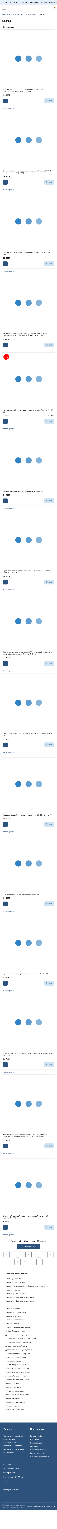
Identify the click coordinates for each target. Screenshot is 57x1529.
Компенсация (36, 1443)
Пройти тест (8, 1486)
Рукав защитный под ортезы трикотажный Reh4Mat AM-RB (25, 974)
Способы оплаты (37, 1453)
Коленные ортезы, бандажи (15, 1357)
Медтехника (8, 1452)
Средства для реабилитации (9, 1441)
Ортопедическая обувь (13, 1436)
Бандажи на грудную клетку (16, 1312)
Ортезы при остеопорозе (14, 1391)
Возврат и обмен (37, 1436)
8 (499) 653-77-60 (36, 3)
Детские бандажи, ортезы (15, 1331)
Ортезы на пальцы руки (14, 1387)
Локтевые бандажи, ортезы (15, 1376)
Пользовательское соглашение (13, 1507)
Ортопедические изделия (15, 1402)
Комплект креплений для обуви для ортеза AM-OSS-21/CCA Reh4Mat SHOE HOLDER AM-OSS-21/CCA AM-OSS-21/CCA (25, 335)
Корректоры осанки (13, 1361)
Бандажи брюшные (12, 1290)
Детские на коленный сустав (16, 1346)
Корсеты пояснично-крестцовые (17, 1372)
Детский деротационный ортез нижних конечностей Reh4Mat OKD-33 (26, 253)
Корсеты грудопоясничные (15, 1365)
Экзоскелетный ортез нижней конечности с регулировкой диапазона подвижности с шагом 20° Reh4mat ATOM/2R (25, 1135)
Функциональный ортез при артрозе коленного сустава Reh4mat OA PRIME (28, 1054)
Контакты (34, 1446)
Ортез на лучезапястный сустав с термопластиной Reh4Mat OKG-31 (27, 734)
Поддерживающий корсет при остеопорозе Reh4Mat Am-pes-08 (27, 815)
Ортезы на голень (12, 1383)
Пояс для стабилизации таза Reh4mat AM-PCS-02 (21, 894)
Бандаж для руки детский (15, 1282)
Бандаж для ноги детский (15, 1279)
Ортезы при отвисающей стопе (17, 1394)
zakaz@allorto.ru (10, 1489)
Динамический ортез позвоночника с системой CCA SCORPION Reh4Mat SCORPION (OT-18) (27, 172)
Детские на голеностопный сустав (18, 1342)
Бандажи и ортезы (12, 1305)
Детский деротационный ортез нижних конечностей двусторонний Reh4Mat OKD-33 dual (23, 90)
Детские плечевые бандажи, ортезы (18, 1350)
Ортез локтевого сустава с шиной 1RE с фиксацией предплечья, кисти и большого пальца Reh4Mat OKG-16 (27, 653)
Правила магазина (38, 1449)
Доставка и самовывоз (40, 1456)
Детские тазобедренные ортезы (17, 1353)
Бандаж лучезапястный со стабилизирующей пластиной (26, 1286)
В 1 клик (49, 263)
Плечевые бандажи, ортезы (15, 1409)
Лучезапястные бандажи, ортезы (17, 1380)
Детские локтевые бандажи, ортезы (18, 1335)
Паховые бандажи (12, 1406)
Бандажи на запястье (13, 1316)
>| (39, 1262)
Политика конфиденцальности (13, 1505)
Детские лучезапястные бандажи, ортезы (20, 1338)
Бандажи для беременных (15, 1294)
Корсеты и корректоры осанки (17, 1368)
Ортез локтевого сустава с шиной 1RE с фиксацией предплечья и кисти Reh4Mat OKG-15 (28, 572)
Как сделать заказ (37, 1439)
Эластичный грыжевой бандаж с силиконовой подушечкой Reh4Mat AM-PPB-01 (25, 1217)
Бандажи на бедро (12, 1309)
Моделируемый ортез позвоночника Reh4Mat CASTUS (23, 491)
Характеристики (28, 271)
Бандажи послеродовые (14, 1320)
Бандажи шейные (12, 1323)
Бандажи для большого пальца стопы (19, 1301)
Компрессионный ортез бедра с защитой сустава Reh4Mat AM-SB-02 (28, 411)
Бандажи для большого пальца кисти (19, 1297)
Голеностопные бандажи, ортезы (17, 1327)
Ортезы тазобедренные (14, 1398)
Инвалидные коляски (12, 1445)
